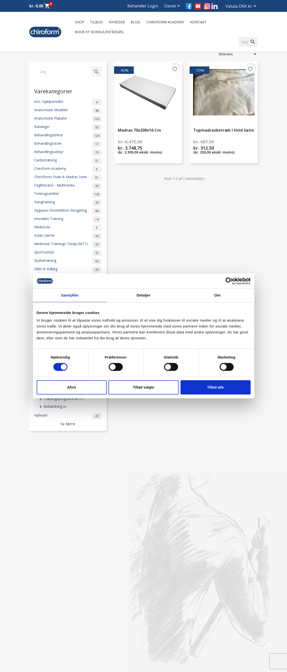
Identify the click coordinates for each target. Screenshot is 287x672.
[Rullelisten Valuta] (248, 7)
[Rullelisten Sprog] (172, 6)
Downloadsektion (43, 633)
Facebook (189, 6)
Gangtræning (68, 203)
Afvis (71, 387)
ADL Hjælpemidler (68, 102)
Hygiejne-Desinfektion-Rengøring (68, 211)
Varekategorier (53, 90)
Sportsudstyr (68, 253)
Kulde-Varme (68, 236)
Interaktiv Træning (68, 219)
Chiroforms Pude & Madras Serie (68, 177)
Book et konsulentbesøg (99, 32)
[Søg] (68, 71)
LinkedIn (214, 6)
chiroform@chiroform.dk (166, 619)
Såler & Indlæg (68, 269)
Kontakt (198, 22)
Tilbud (96, 22)
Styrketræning (68, 261)
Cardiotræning (68, 161)
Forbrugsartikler (68, 194)
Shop (79, 22)
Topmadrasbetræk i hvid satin (223, 130)
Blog (135, 22)
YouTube (198, 6)
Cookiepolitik (98, 645)
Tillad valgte (143, 387)
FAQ (91, 602)
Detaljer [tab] (144, 295)
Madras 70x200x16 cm (139, 130)
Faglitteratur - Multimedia (68, 186)
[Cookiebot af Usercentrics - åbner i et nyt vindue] (229, 281)
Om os (93, 589)
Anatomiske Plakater (68, 119)
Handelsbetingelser (103, 633)
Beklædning (55, 406)
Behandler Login (142, 6)
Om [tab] (217, 295)
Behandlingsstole (68, 144)
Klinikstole (68, 228)
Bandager (68, 127)
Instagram (207, 6)
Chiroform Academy (165, 22)
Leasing (35, 639)
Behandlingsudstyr (68, 152)
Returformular (99, 639)
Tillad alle (215, 387)
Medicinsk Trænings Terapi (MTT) (68, 244)
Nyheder (117, 22)
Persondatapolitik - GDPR (108, 626)
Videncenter (38, 626)
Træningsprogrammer (63, 398)
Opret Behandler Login (47, 645)
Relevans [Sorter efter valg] (238, 54)
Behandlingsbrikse (68, 136)
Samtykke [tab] (69, 295)
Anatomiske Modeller (68, 111)
